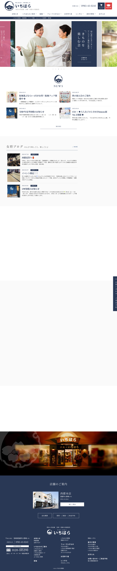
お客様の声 (37, 555)
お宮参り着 (68, 14)
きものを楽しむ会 (93, 546)
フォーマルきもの (53, 14)
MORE (58, 126)
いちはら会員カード (39, 553)
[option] (58, 44)
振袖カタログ (64, 540)
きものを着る (92, 544)
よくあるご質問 (38, 557)
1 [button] (53, 69)
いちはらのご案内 (29, 14)
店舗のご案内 (37, 551)
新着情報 (36, 540)
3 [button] (58, 69)
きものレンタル (65, 563)
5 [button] (64, 69)
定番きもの (64, 550)
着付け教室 (90, 14)
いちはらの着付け (93, 550)
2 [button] (56, 69)
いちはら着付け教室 (93, 548)
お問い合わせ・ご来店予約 (114, 294)
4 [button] (61, 69)
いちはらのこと (38, 549)
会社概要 (45, 516)
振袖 (41, 14)
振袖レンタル (92, 538)
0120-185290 (20, 550)
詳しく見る (72, 504)
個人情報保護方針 (93, 561)
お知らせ (15, 14)
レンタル (79, 14)
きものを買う (64, 546)
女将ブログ (37, 542)
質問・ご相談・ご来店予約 (66, 516)
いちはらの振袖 (65, 538)
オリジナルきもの (66, 552)
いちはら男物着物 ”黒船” (68, 548)
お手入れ (102, 14)
